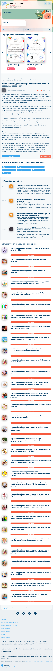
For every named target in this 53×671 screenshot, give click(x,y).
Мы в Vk (23, 615)
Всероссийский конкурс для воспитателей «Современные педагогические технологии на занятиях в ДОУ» (30, 475)
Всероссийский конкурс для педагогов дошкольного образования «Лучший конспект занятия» (30, 496)
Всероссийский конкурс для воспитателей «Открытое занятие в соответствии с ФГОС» (30, 452)
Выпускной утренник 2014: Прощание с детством (31, 202)
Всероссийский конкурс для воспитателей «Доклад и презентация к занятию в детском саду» (30, 284)
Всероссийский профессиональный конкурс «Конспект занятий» (31, 563)
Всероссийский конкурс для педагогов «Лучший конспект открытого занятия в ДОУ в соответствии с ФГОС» (29, 486)
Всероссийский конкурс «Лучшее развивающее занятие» (28, 273)
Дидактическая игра (9, 168)
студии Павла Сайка (10, 668)
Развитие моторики (9, 171)
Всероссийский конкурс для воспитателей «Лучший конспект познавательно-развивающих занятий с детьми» (29, 397)
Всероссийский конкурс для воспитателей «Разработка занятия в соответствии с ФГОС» (31, 463)
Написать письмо (5, 639)
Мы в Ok (29, 615)
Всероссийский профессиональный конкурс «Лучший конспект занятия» (30, 530)
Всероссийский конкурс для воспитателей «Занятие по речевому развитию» (30, 306)
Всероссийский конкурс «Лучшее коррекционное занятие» (28, 262)
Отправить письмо (35, 615)
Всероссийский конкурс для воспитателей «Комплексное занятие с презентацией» (26, 351)
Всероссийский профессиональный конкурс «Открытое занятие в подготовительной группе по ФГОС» (31, 586)
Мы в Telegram (17, 615)
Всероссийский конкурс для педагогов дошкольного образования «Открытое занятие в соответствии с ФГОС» (30, 553)
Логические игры (38, 171)
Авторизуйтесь (6, 609)
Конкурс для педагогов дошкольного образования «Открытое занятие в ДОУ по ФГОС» (29, 597)
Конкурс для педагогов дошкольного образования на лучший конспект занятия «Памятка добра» (30, 541)
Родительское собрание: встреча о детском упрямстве (32, 187)
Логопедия (6, 174)
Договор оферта (5, 630)
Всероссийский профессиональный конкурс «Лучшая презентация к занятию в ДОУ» (30, 519)
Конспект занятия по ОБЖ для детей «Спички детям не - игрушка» (33, 230)
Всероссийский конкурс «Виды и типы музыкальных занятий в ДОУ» (30, 251)
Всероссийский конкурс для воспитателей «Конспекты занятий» (30, 373)
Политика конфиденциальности (9, 627)
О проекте (3, 621)
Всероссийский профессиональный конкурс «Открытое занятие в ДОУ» (31, 575)
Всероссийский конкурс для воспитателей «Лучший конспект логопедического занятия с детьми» (29, 385)
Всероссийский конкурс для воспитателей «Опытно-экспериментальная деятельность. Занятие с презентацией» (30, 430)
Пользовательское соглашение (9, 624)
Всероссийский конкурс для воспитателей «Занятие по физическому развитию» (30, 329)
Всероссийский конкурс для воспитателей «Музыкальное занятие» (26, 418)
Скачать (11, 158)
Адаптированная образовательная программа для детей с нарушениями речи (33, 216)
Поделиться (45, 158)
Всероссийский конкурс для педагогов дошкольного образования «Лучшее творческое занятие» (30, 507)
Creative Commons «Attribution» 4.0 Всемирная (38, 663)
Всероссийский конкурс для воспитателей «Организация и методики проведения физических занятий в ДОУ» (29, 441)
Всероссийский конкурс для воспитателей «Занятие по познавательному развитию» (30, 295)
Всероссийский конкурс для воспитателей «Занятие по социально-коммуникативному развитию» (30, 318)
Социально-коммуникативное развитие (31, 168)
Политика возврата (6, 633)
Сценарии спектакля (24, 171)
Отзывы (3, 636)
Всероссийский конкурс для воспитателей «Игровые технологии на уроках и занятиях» (30, 340)
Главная (3, 618)
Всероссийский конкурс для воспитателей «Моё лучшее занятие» (31, 407)
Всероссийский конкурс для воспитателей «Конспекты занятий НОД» (30, 362)
